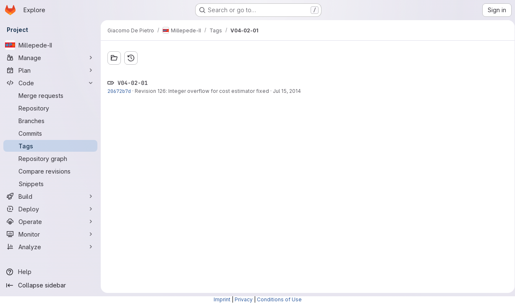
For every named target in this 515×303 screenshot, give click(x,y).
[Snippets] (50, 184)
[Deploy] (50, 209)
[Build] (50, 196)
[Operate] (50, 221)
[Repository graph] (50, 158)
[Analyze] (50, 247)
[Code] (50, 83)
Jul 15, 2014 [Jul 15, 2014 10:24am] (287, 91)
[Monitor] (50, 234)
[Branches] (50, 120)
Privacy (244, 299)
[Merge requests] (50, 95)
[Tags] (50, 146)
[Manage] (50, 57)
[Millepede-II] (50, 45)
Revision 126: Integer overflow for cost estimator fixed (202, 91)
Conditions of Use (279, 299)
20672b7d (119, 91)
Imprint (222, 299)
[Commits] (50, 133)
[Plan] (50, 70)
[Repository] (50, 108)
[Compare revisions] (50, 171)
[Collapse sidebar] (50, 285)
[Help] (50, 272)
